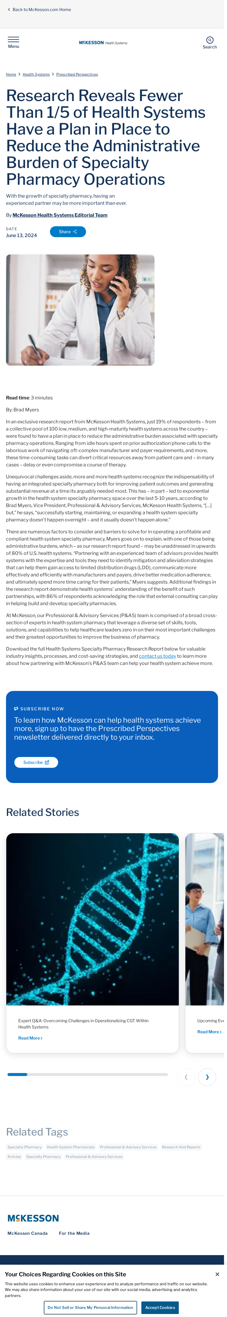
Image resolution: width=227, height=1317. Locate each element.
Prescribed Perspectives (77, 74)
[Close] (217, 1274)
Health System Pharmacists (71, 1149)
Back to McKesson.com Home (39, 9)
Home (11, 74)
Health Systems (36, 74)
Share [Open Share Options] (68, 231)
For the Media (74, 1233)
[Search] (210, 42)
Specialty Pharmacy (24, 1149)
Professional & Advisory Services (128, 1149)
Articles (14, 1159)
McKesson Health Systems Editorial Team (60, 215)
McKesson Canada (27, 1233)
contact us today (157, 656)
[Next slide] (207, 1077)
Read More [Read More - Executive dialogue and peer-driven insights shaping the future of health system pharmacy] (209, 1031)
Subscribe (36, 762)
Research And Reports (181, 1149)
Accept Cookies (160, 1307)
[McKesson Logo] (112, 1218)
